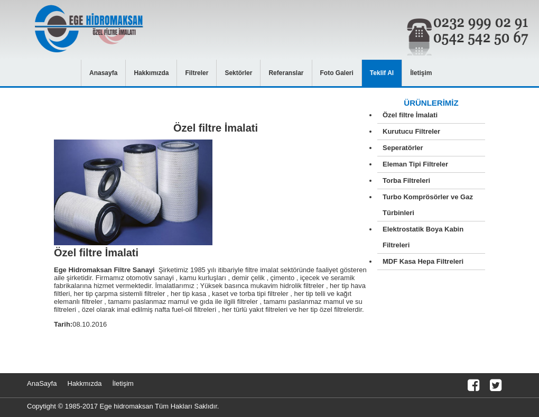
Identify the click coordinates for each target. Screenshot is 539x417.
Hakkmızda (84, 383)
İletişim (122, 383)
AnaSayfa (42, 383)
